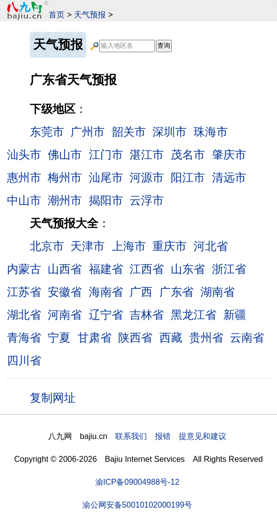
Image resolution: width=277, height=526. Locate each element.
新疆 (234, 314)
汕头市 (24, 154)
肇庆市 (229, 154)
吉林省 (147, 314)
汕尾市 (106, 177)
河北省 (211, 246)
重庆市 (169, 246)
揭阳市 (106, 200)
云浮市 (147, 200)
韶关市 (129, 131)
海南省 (106, 291)
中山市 (24, 200)
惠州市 (24, 177)
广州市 (87, 131)
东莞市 (47, 131)
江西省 (147, 269)
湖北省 (24, 314)
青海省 (24, 337)
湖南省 (218, 291)
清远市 (229, 177)
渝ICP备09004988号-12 (137, 481)
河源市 (147, 177)
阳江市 (188, 177)
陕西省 (135, 337)
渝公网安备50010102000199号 (137, 504)
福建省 (106, 269)
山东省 (188, 269)
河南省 (65, 314)
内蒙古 (24, 269)
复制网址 (56, 397)
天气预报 (90, 14)
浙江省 (229, 269)
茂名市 (188, 154)
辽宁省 (106, 314)
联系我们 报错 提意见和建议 (170, 436)
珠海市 (211, 131)
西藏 (170, 337)
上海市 (129, 246)
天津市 (87, 246)
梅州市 (65, 177)
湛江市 (147, 154)
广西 (141, 291)
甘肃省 (94, 337)
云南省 (247, 337)
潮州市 (65, 200)
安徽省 (65, 291)
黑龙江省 (193, 314)
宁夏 (59, 337)
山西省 (65, 269)
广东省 (176, 291)
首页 (57, 14)
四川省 (24, 360)
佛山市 (65, 154)
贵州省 (206, 337)
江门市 (106, 154)
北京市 (47, 246)
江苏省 (24, 291)
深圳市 (169, 131)
